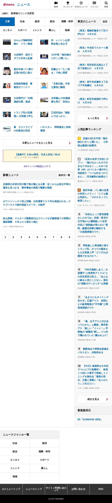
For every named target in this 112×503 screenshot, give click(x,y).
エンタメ (7, 30)
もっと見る (93, 118)
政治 (52, 21)
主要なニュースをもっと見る (37, 143)
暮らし (52, 30)
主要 (7, 21)
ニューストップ (34, 489)
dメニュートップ (11, 489)
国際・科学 (67, 21)
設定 (105, 21)
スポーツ (22, 30)
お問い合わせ (78, 489)
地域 (67, 30)
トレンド (37, 30)
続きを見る (93, 399)
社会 (22, 21)
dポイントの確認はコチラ (37, 166)
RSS (100, 489)
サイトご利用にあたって (56, 489)
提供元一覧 (64, 175)
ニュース (23, 4)
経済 (37, 21)
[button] (94, 4)
